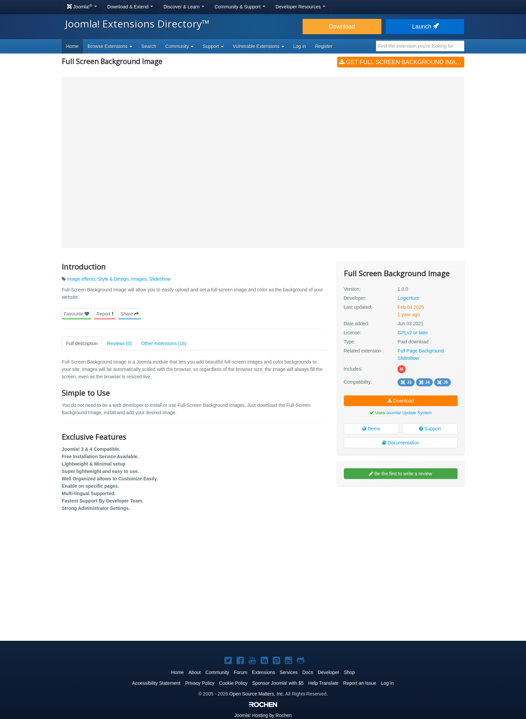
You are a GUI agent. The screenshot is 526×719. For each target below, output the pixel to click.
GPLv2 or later (413, 332)
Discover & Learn (183, 6)
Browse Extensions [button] (110, 46)
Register (323, 46)
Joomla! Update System (409, 412)
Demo (371, 428)
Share (129, 313)
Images (139, 279)
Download (342, 26)
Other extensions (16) (164, 343)
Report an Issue (359, 683)
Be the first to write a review (400, 473)
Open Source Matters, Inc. (256, 694)
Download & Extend (130, 6)
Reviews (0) (119, 343)
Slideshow (160, 279)
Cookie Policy (233, 683)
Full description (82, 343)
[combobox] (420, 46)
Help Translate (323, 683)
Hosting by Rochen (263, 715)
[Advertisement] (400, 534)
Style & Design (113, 279)
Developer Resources (301, 6)
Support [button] (213, 46)
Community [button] (179, 46)
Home (72, 46)
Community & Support (240, 6)
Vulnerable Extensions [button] (258, 46)
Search (148, 46)
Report (104, 313)
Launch (424, 26)
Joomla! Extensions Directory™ (137, 24)
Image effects (81, 279)
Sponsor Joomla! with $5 (278, 683)
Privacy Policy (199, 683)
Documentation (400, 442)
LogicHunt (408, 297)
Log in (299, 46)
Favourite (76, 313)
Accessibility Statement (156, 683)
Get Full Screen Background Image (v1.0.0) (401, 62)
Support (430, 428)
